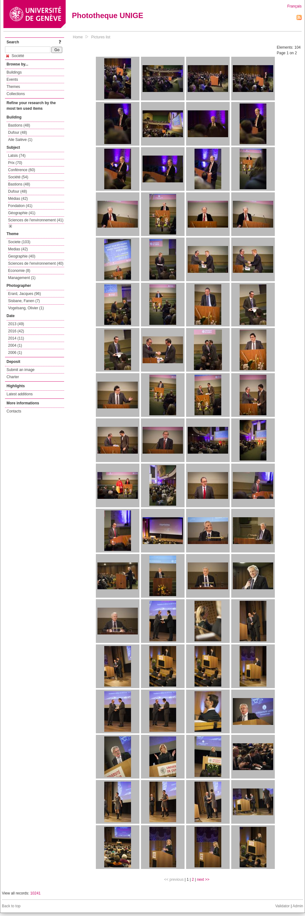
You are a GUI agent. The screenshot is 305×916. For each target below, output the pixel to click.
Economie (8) (19, 270)
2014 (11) (16, 338)
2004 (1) (15, 345)
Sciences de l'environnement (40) (35, 263)
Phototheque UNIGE (107, 15)
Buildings (14, 72)
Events (12, 79)
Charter (13, 377)
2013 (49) (16, 324)
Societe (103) (19, 242)
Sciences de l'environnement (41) (35, 220)
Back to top (11, 906)
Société (15, 56)
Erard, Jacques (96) (24, 294)
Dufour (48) (17, 132)
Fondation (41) (20, 206)
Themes (13, 86)
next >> (203, 879)
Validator (282, 906)
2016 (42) (16, 331)
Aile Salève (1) (20, 139)
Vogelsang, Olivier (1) (26, 308)
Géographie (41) (21, 213)
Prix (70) (15, 163)
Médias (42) (18, 198)
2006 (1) (15, 352)
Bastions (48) (19, 125)
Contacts (14, 411)
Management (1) (21, 278)
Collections (16, 94)
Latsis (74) (17, 155)
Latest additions (20, 394)
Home (78, 37)
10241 (35, 893)
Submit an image (21, 370)
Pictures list (100, 37)
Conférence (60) (21, 170)
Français (294, 6)
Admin (298, 906)
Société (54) (18, 177)
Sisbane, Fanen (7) (24, 301)
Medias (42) (18, 249)
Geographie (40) (21, 256)
